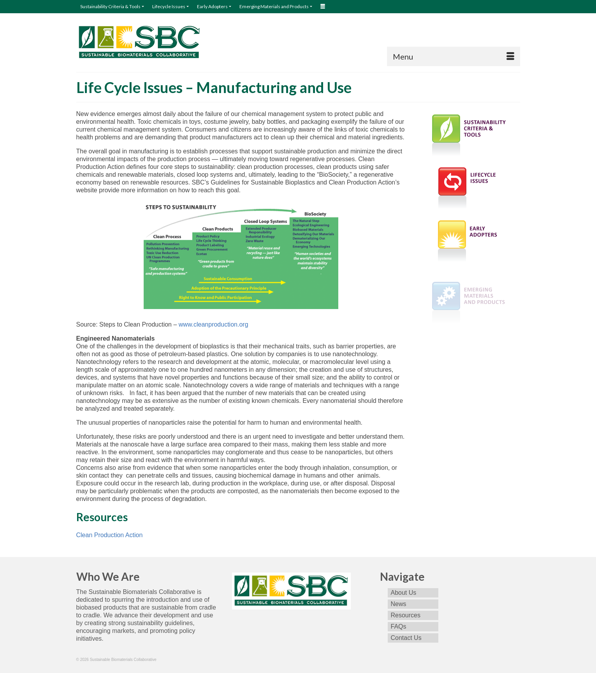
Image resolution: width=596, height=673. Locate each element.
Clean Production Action (109, 535)
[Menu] (453, 56)
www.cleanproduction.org (213, 324)
